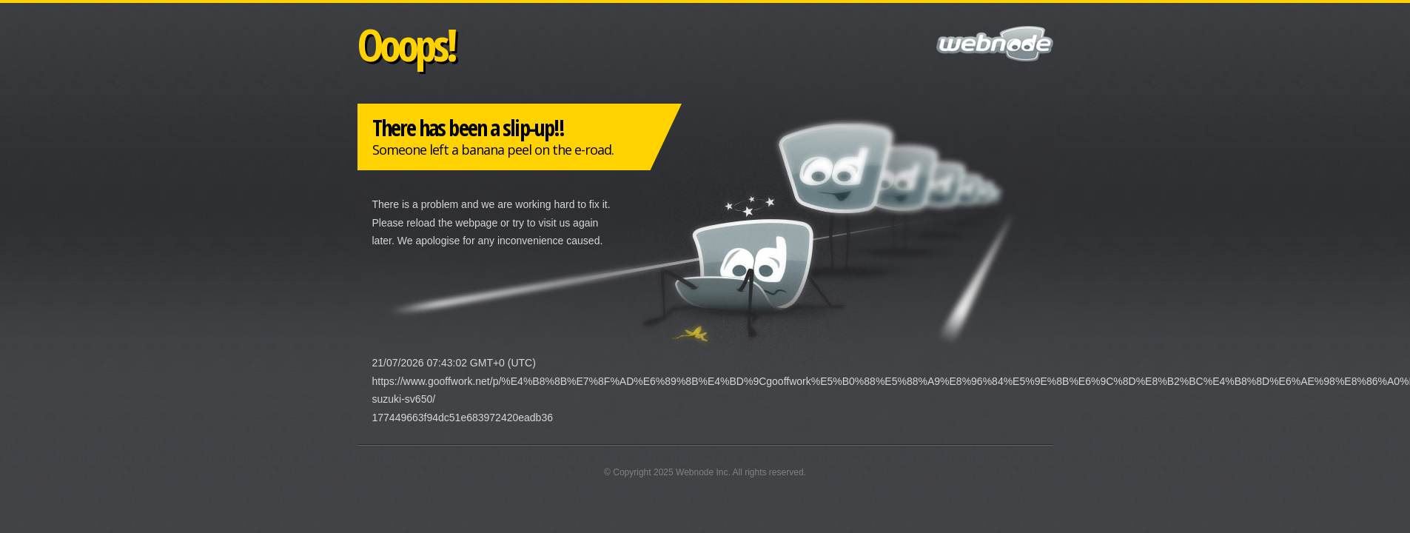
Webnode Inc (702, 472)
